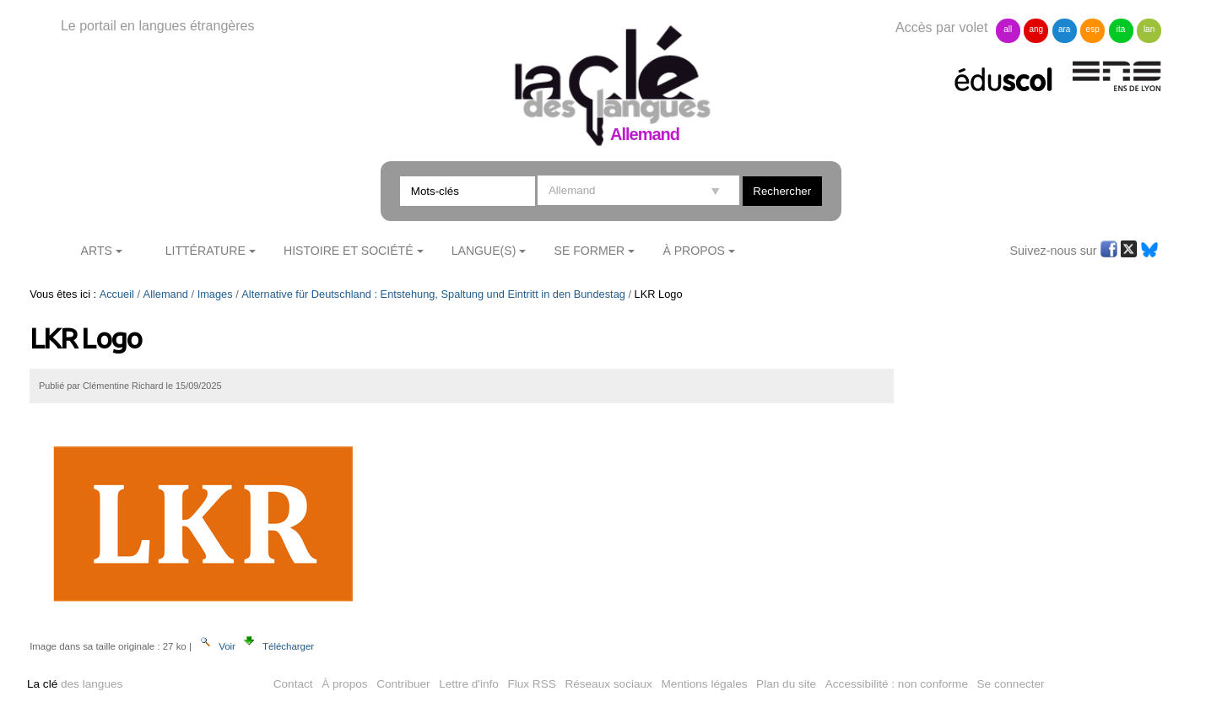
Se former (589, 250)
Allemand (165, 294)
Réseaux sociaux (608, 684)
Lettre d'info (469, 684)
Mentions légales (705, 684)
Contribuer (403, 684)
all (1007, 29)
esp (1093, 29)
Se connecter (1011, 684)
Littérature (205, 250)
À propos (344, 684)
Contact (293, 684)
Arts (96, 250)
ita (1121, 29)
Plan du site (786, 684)
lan (1149, 29)
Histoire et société (349, 250)
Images (215, 294)
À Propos (693, 250)
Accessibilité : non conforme (896, 684)
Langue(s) (483, 250)
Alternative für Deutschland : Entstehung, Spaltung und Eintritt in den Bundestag (433, 294)
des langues (74, 684)
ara (1064, 29)
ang (1036, 29)
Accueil (117, 294)
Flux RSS (531, 684)
